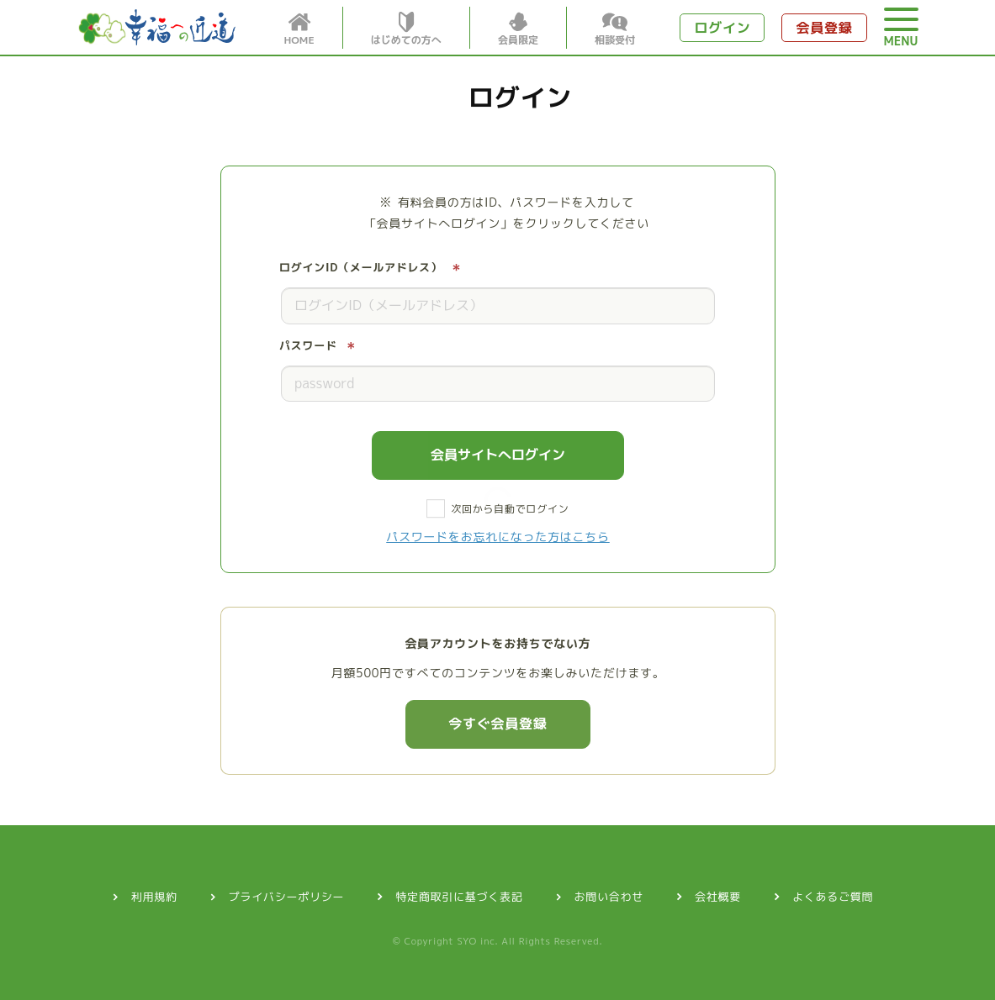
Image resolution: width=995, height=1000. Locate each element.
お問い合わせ (609, 896)
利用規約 (154, 896)
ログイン (722, 27)
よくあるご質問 (832, 896)
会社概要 (718, 896)
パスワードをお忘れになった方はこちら (498, 537)
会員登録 (824, 27)
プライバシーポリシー (287, 896)
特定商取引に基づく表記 (458, 896)
